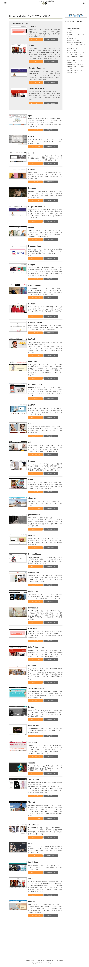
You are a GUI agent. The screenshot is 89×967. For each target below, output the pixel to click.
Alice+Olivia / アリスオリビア (76, 60)
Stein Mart (32, 742)
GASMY (31, 405)
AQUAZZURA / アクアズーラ (76, 70)
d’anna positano (35, 285)
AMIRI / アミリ (72, 62)
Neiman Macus (34, 554)
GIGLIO (31, 424)
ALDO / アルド (72, 50)
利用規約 (48, 960)
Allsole (31, 153)
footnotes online (35, 384)
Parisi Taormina (35, 591)
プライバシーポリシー (58, 960)
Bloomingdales (34, 246)
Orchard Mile (33, 573)
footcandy (32, 362)
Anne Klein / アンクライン (75, 64)
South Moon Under (36, 688)
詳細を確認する (51, 39)
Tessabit (31, 763)
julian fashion (34, 515)
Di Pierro (32, 304)
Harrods (31, 461)
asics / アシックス (73, 72)
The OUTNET (33, 825)
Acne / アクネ (72, 38)
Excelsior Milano (35, 323)
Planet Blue (33, 608)
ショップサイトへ (36, 39)
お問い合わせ (40, 960)
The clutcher (33, 779)
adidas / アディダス (73, 40)
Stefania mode (34, 726)
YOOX (31, 45)
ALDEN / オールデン (74, 48)
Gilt (29, 442)
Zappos (31, 901)
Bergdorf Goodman (37, 68)
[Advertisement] (44, 940)
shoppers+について (30, 960)
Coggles (31, 265)
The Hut (31, 802)
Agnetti (31, 136)
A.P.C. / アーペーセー (74, 32)
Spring (31, 707)
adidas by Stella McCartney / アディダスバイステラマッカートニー (76, 44)
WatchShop (33, 862)
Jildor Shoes (33, 498)
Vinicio (31, 843)
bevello (31, 227)
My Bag (31, 535)
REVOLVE (33, 27)
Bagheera (32, 188)
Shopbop (32, 666)
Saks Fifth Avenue (36, 89)
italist (30, 479)
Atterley (31, 169)
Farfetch (31, 339)
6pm (30, 116)
